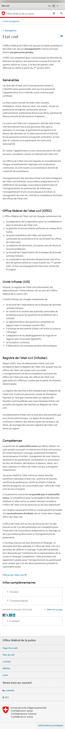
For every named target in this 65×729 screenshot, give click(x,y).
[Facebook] (4, 615)
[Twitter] (7, 615)
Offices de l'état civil (13, 575)
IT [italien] (57, 6)
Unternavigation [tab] (11, 21)
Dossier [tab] (14, 591)
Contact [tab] (14, 621)
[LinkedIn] (13, 615)
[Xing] (10, 615)
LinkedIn (10, 690)
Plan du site (9, 654)
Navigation (10, 30)
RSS (7, 697)
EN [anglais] (61, 5)
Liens (5, 675)
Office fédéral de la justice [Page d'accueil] (20, 13)
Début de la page (54, 609)
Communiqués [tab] (18, 600)
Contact (7, 661)
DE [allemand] (49, 6)
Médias (6, 668)
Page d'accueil (10, 648)
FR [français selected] (54, 6)
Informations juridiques (50, 725)
